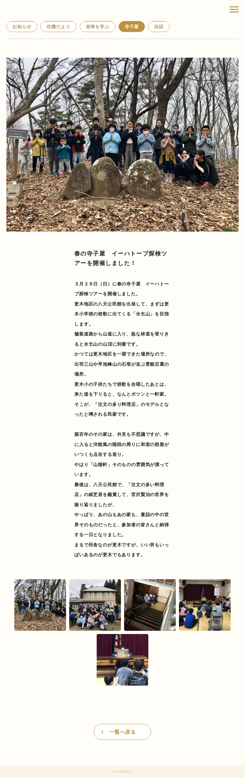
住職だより (58, 26)
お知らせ (21, 26)
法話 (159, 26)
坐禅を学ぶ (97, 26)
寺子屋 (132, 26)
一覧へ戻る (122, 732)
